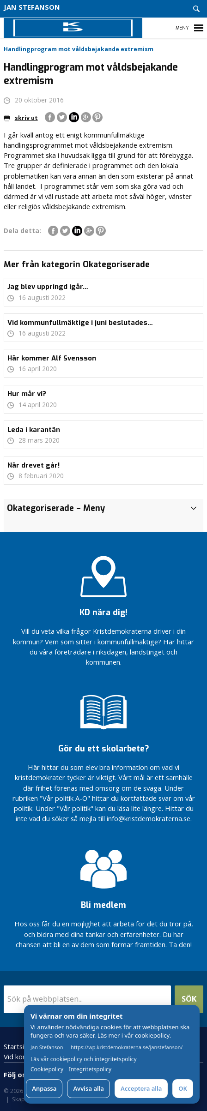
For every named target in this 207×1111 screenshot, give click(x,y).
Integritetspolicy (90, 1069)
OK (182, 1088)
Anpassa (44, 1088)
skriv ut (21, 118)
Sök (189, 998)
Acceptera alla (141, 1088)
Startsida (18, 1046)
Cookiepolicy (46, 1069)
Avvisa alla (88, 1088)
